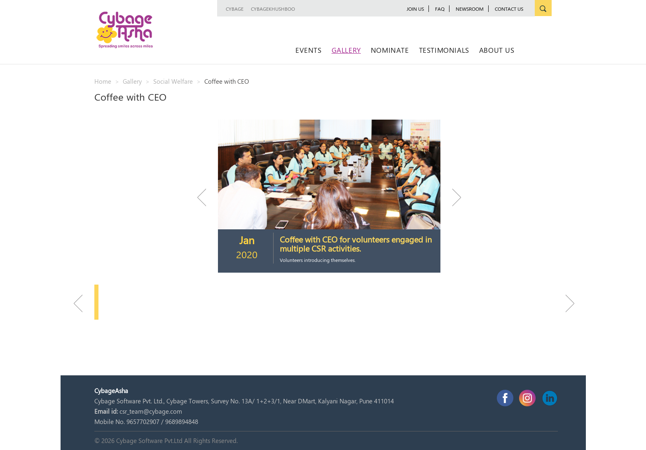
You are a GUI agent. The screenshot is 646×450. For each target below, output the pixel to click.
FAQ (440, 8)
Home (102, 81)
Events (308, 49)
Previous (205, 197)
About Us (497, 49)
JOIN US (415, 8)
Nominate (390, 49)
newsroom (470, 8)
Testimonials (444, 49)
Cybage (234, 8)
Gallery (346, 49)
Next (453, 197)
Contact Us (509, 8)
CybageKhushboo (273, 8)
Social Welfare (173, 81)
